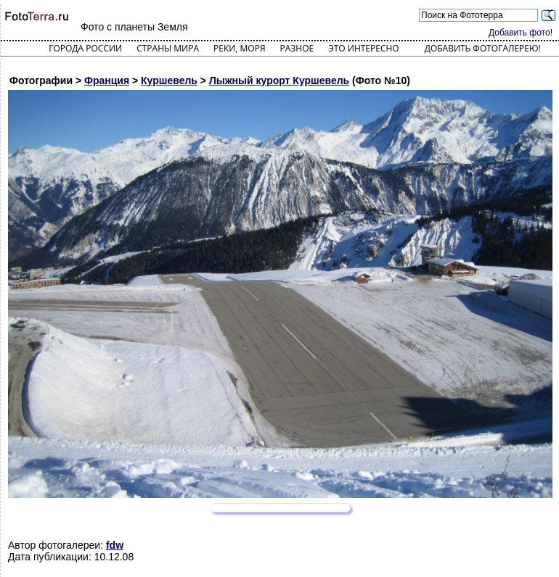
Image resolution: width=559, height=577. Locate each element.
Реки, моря (239, 48)
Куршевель (169, 80)
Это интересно (363, 48)
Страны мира (167, 48)
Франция (106, 80)
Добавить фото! (520, 33)
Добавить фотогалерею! (483, 48)
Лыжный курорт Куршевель (279, 80)
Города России (85, 48)
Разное (297, 48)
